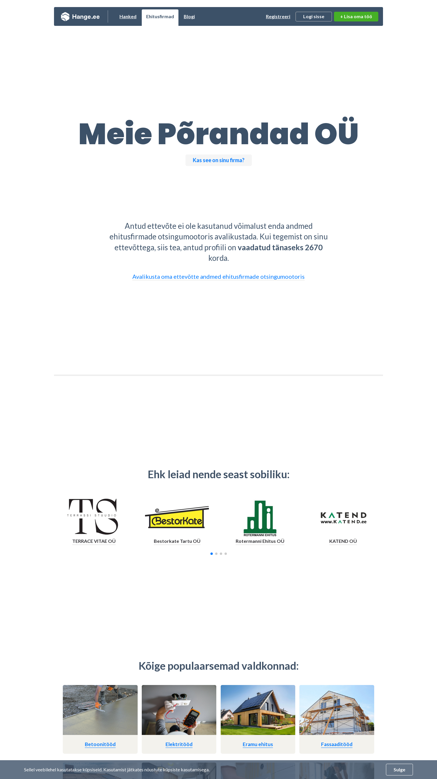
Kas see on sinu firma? (218, 160)
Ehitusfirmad (160, 16)
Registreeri (278, 16)
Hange (80, 16)
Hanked (127, 16)
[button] (211, 554)
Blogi (189, 16)
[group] (94, 524)
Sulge (399, 769)
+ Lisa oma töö (356, 16)
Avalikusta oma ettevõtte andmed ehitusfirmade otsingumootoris (218, 276)
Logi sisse (313, 16)
